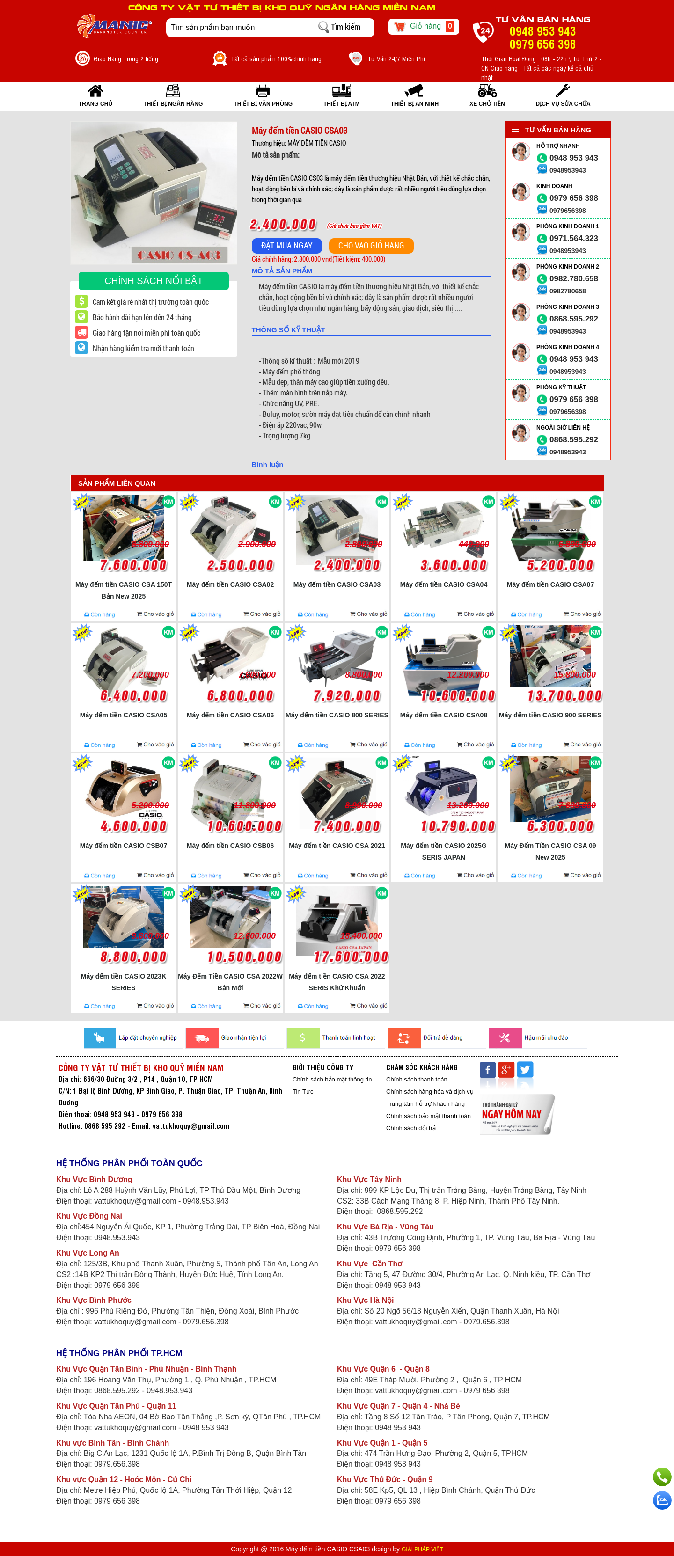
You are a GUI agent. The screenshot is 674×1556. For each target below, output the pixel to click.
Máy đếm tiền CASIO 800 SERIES (337, 715)
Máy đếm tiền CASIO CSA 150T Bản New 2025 (123, 590)
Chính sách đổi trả (411, 1128)
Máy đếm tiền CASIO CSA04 (443, 584)
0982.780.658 (573, 278)
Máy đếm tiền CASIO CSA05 (123, 715)
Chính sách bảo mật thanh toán (428, 1115)
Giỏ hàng (423, 26)
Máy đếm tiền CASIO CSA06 (230, 715)
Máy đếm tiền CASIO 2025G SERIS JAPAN (443, 851)
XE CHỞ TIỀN (487, 104)
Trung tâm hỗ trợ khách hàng (425, 1103)
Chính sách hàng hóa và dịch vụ (430, 1091)
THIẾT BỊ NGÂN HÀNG (173, 104)
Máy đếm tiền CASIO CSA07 (550, 584)
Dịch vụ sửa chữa (563, 104)
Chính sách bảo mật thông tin (332, 1079)
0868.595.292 (573, 318)
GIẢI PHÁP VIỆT (422, 1549)
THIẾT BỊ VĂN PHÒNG (263, 104)
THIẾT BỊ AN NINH (415, 104)
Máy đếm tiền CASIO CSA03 (337, 584)
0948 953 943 (573, 157)
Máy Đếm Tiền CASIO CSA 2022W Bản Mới (230, 982)
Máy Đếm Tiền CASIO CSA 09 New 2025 (550, 851)
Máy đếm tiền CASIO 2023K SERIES (124, 982)
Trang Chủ (95, 104)
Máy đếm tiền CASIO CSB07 (123, 845)
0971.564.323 (573, 238)
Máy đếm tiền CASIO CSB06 (230, 845)
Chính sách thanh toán (416, 1079)
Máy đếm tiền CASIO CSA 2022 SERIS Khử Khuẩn (337, 982)
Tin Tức (303, 1091)
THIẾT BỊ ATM (341, 104)
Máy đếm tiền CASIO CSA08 (443, 715)
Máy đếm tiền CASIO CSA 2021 (337, 845)
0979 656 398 (573, 198)
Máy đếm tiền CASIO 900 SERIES (550, 715)
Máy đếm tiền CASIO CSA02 (230, 584)
